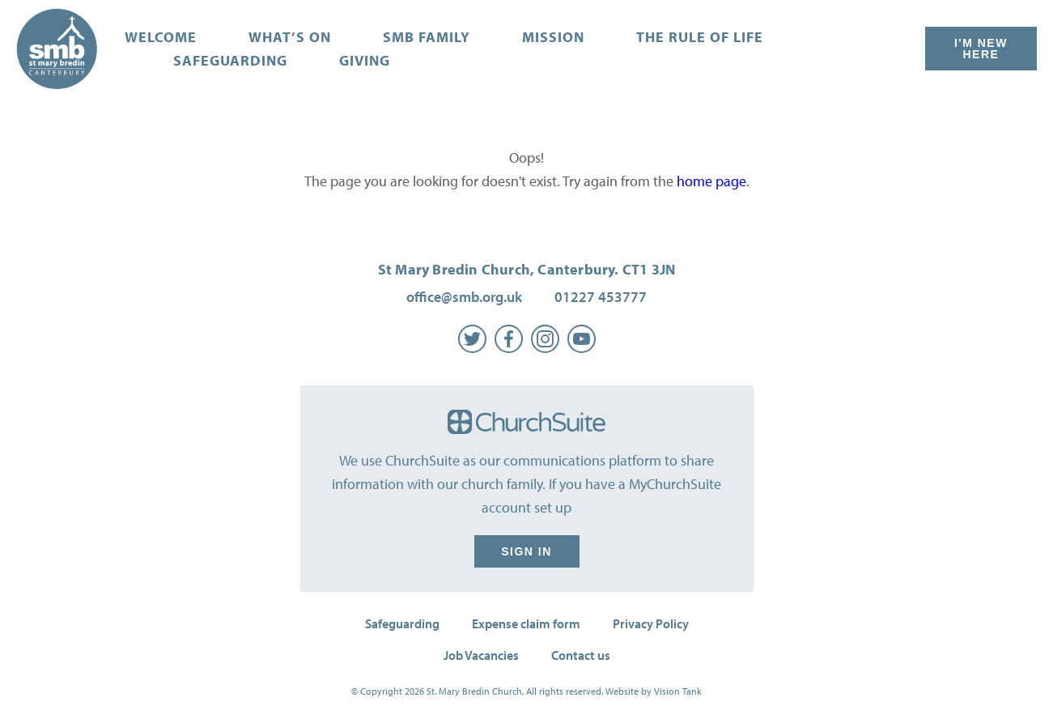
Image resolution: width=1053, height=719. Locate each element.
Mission (553, 37)
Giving (364, 60)
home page (711, 181)
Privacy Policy (651, 623)
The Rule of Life (699, 37)
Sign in (527, 551)
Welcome (161, 37)
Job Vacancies (481, 655)
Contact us (580, 655)
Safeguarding (230, 60)
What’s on (289, 37)
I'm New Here (981, 48)
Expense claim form (526, 623)
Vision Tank (678, 691)
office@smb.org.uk (464, 296)
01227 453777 (600, 296)
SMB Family (426, 37)
